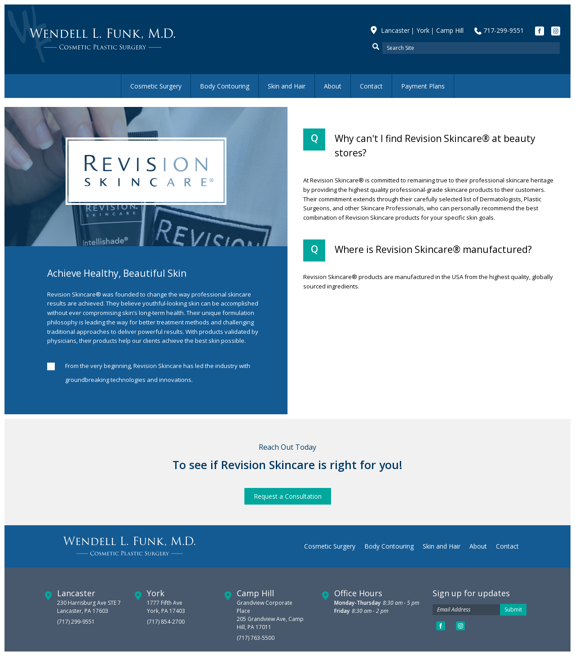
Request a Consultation (288, 496)
